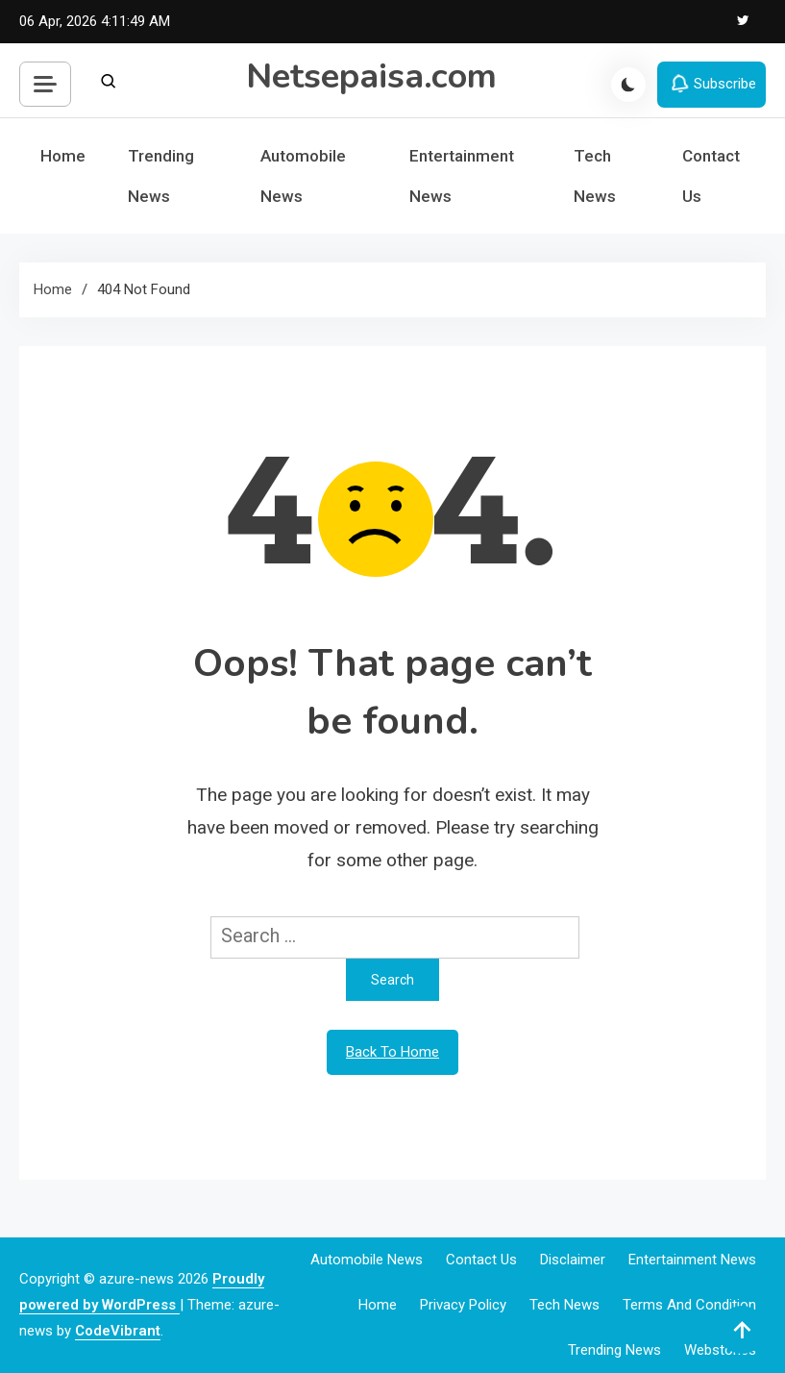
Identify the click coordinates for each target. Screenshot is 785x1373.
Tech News (595, 176)
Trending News (161, 176)
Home (63, 155)
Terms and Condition (689, 1304)
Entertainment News (461, 176)
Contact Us (711, 176)
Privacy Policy (463, 1304)
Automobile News (303, 176)
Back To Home (392, 1052)
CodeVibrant (117, 1330)
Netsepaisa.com (371, 76)
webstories (720, 1350)
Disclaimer (572, 1259)
